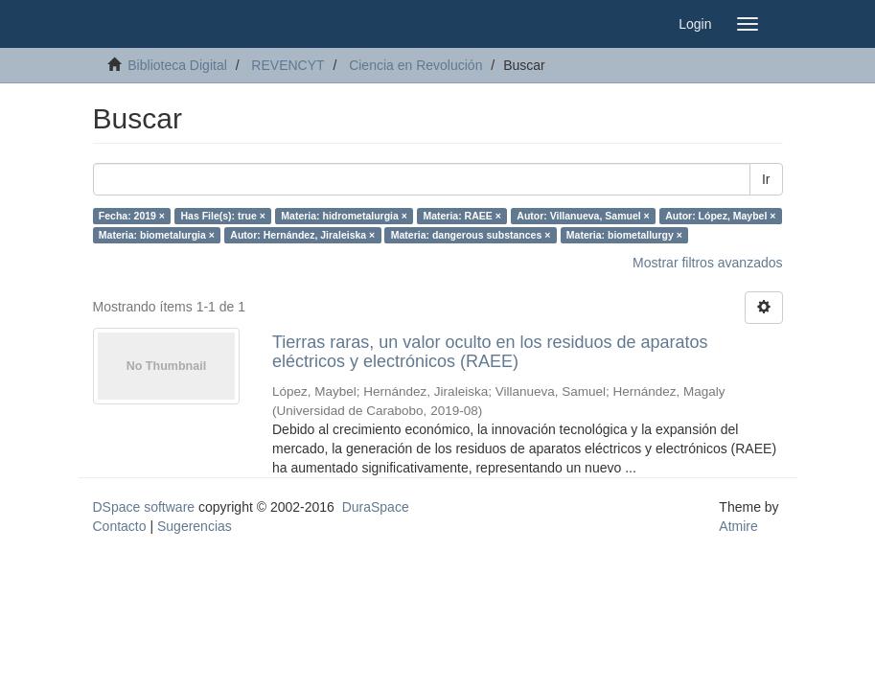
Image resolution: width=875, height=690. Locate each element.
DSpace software (144, 507)
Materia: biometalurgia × (157, 235)
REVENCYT (287, 65)
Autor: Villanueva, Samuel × (583, 215)
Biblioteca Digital (177, 65)
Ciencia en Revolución (415, 65)
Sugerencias (194, 526)
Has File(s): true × (222, 215)
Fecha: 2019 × (132, 215)
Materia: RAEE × (461, 215)
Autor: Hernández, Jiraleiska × (302, 235)
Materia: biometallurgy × (624, 235)
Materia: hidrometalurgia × (344, 215)
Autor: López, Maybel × (720, 215)
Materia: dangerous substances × (471, 235)
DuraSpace (375, 507)
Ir (766, 179)
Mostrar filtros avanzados (707, 262)
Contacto (120, 526)
